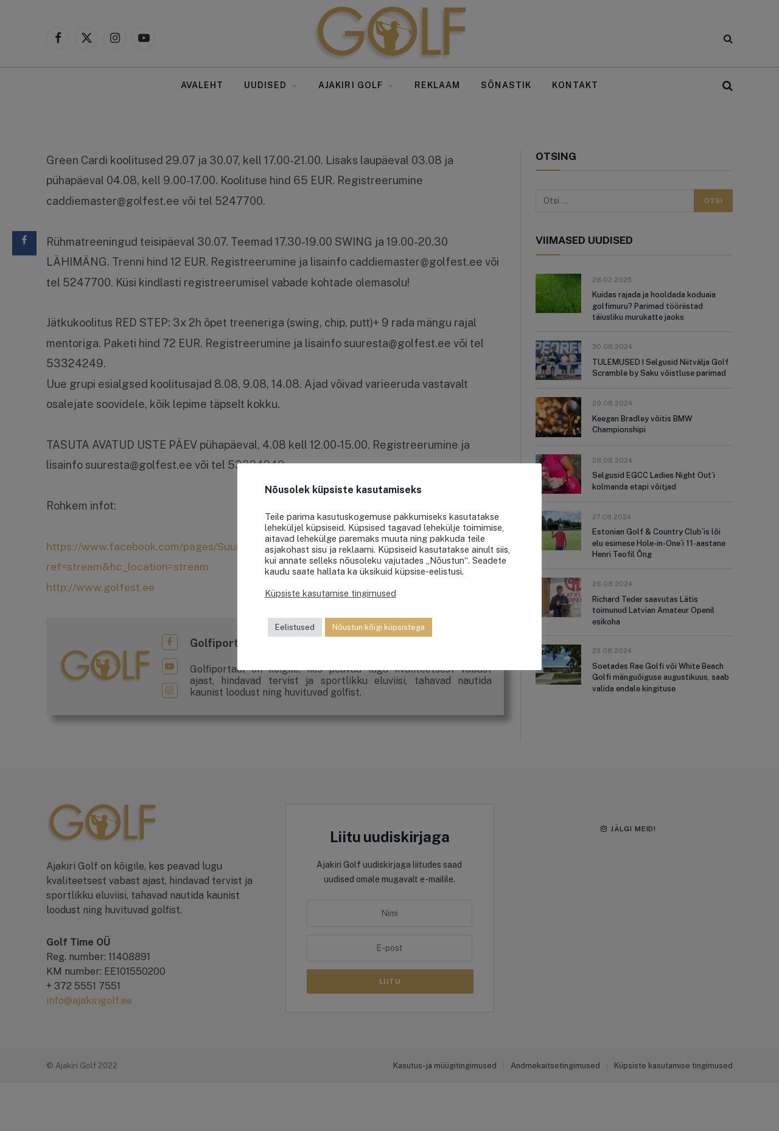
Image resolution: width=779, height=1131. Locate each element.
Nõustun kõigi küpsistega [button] (378, 627)
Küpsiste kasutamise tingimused (330, 593)
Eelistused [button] (295, 627)
